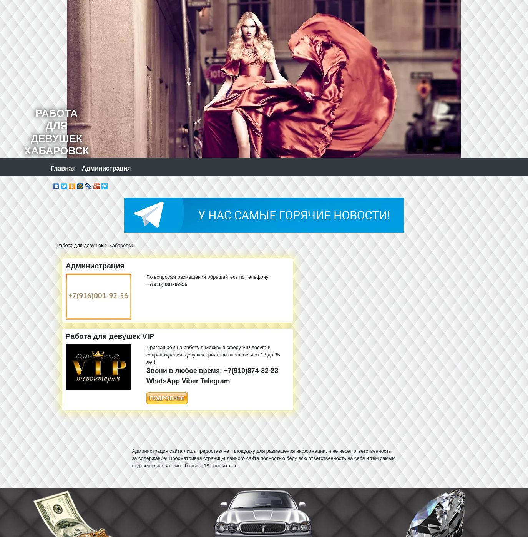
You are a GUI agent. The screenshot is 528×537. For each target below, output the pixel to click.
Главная (63, 168)
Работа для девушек (79, 245)
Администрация (106, 168)
